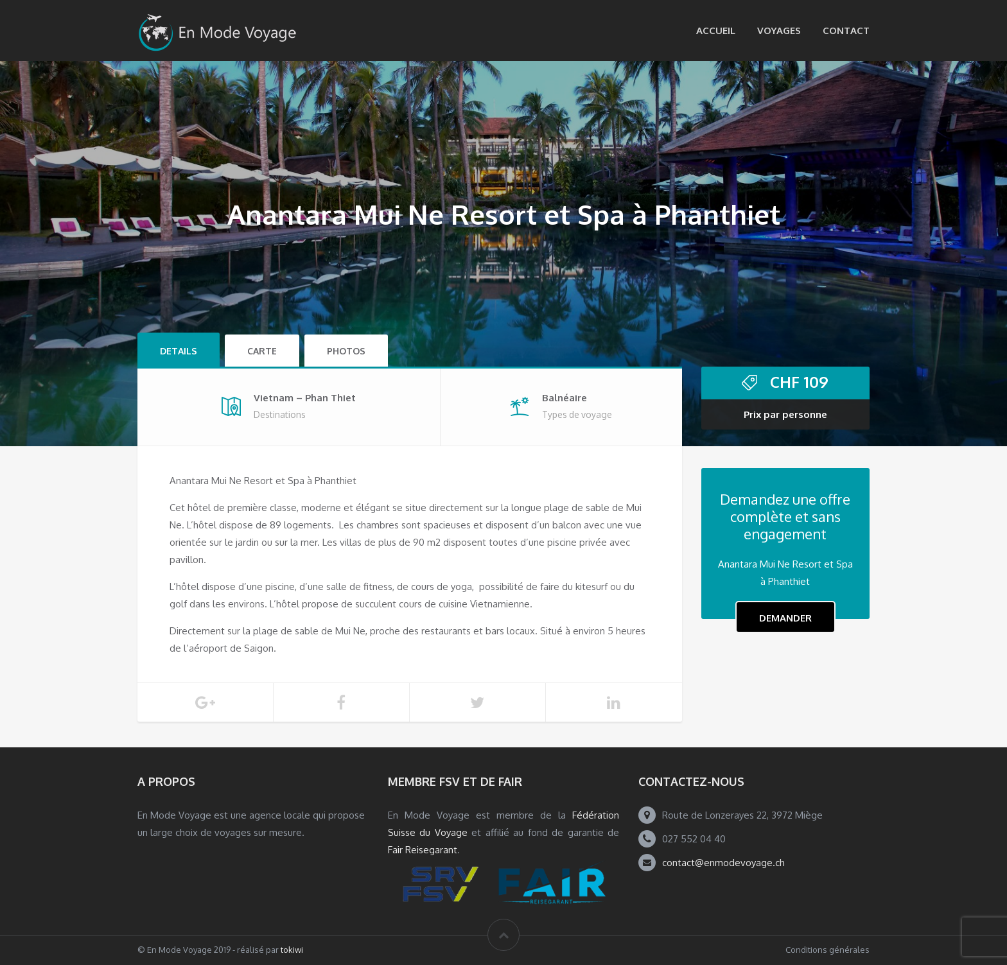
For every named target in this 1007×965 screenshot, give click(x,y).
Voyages (779, 30)
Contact (846, 30)
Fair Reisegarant (422, 850)
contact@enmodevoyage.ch (723, 862)
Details (178, 350)
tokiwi (292, 949)
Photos (346, 350)
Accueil (715, 30)
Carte (262, 350)
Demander (785, 618)
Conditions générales (827, 949)
